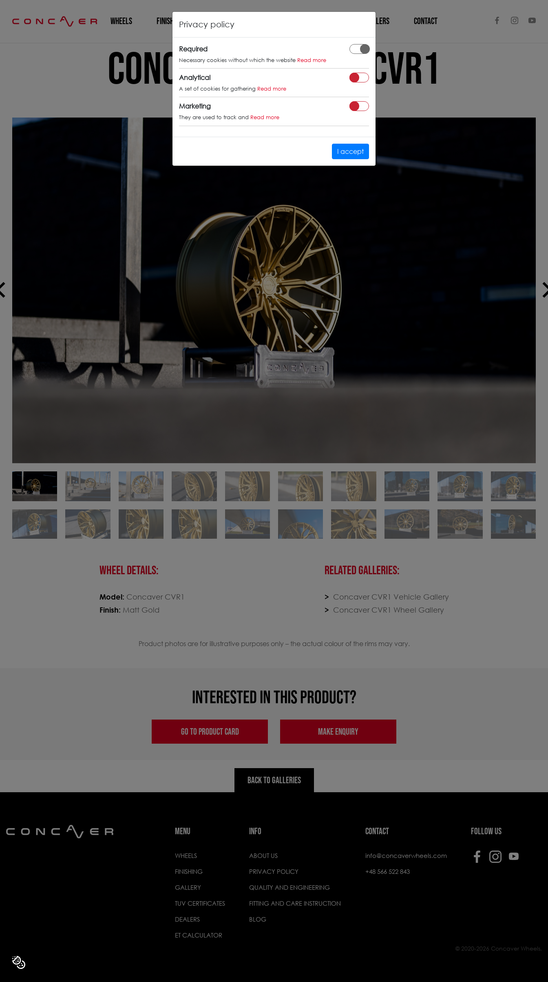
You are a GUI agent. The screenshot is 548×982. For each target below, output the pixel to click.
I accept (350, 151)
